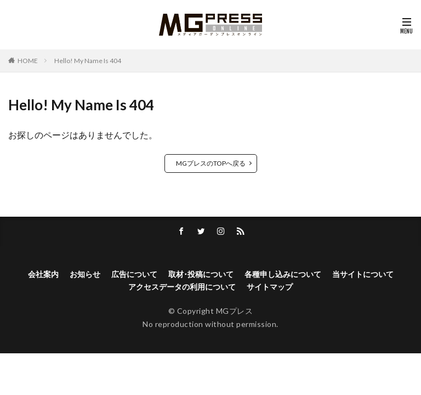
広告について (134, 274)
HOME (28, 61)
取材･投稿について (201, 274)
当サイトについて (363, 274)
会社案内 (43, 274)
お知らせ (85, 274)
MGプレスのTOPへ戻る (211, 163)
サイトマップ (270, 287)
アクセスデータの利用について (182, 287)
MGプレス (234, 311)
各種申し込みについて (282, 274)
